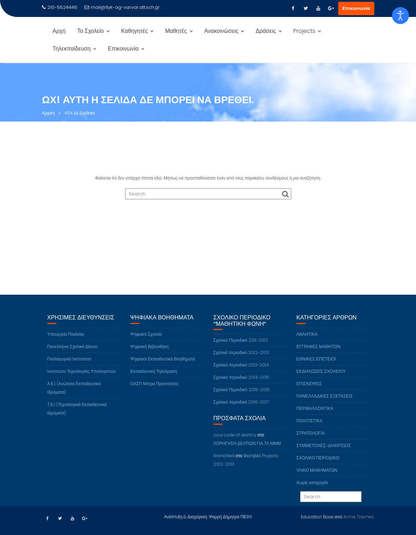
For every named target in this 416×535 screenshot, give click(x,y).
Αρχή (59, 31)
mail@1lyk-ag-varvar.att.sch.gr (122, 7)
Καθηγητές (134, 31)
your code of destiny (235, 442)
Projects (304, 31)
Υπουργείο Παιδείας (66, 341)
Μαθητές (176, 31)
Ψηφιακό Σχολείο (146, 341)
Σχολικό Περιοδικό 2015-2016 (241, 397)
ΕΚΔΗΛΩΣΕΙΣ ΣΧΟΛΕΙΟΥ (321, 378)
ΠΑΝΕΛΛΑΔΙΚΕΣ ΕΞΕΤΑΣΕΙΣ (325, 403)
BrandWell (224, 463)
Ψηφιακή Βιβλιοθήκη (149, 354)
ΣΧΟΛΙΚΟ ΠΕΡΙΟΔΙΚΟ (318, 465)
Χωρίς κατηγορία (312, 490)
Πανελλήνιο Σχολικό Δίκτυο (72, 354)
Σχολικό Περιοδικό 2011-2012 (240, 348)
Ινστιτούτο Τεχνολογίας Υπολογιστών (81, 378)
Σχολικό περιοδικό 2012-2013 (241, 360)
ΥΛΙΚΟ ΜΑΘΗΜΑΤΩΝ (317, 477)
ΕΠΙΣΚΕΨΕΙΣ (309, 391)
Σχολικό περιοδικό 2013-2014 (241, 372)
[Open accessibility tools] (400, 15)
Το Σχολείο (90, 31)
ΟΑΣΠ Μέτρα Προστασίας (154, 391)
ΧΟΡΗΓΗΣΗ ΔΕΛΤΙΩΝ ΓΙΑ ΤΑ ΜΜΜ (247, 450)
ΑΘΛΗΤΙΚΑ (307, 341)
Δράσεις (266, 31)
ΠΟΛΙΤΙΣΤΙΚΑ (310, 428)
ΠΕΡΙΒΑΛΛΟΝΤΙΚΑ (315, 415)
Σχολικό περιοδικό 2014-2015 (241, 385)
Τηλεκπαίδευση (72, 49)
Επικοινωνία (356, 8)
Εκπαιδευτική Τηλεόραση (153, 378)
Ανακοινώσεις (221, 31)
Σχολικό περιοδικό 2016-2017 (241, 409)
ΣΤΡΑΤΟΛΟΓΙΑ (311, 440)
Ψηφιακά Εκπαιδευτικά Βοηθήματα (162, 366)
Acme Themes (358, 516)
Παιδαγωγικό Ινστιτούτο (69, 366)
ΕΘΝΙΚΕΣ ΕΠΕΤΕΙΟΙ (316, 366)
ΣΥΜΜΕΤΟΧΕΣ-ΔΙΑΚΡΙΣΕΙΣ (324, 452)
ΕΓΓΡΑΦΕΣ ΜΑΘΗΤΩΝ (319, 354)
